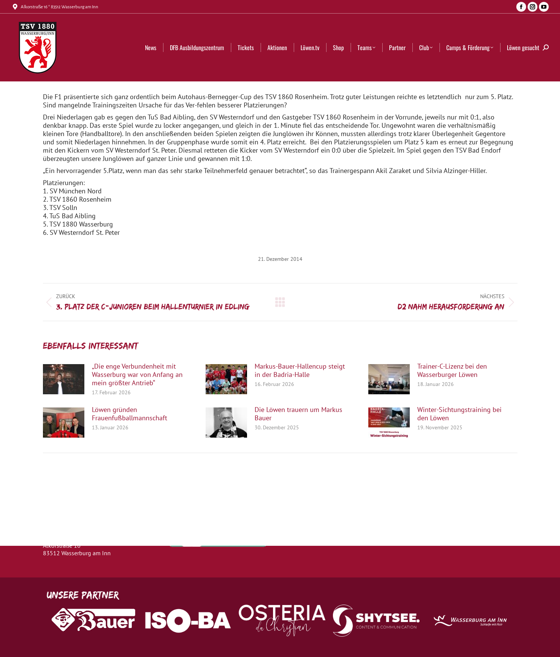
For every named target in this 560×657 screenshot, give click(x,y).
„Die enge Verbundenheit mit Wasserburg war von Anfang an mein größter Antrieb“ (137, 374)
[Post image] (63, 379)
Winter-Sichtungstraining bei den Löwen (459, 414)
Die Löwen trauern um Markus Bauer (298, 414)
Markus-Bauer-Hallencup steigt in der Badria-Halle (300, 370)
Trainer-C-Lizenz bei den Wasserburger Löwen (452, 370)
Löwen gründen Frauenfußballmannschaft (129, 414)
